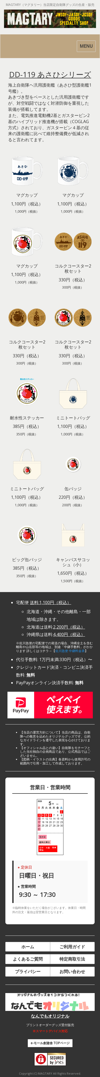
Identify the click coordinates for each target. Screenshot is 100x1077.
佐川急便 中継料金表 (70, 651)
